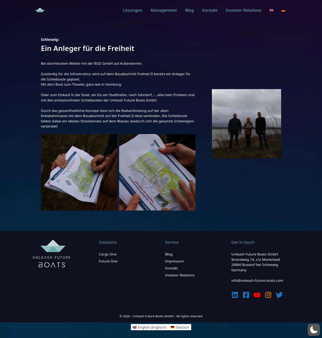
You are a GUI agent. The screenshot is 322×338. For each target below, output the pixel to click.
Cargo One (108, 254)
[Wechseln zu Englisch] (271, 10)
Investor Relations (243, 10)
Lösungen (132, 10)
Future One (108, 261)
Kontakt (209, 10)
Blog (189, 10)
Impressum (174, 261)
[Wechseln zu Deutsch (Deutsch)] (180, 327)
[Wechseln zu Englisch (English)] (149, 327)
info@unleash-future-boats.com (257, 280)
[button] (314, 330)
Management (164, 10)
